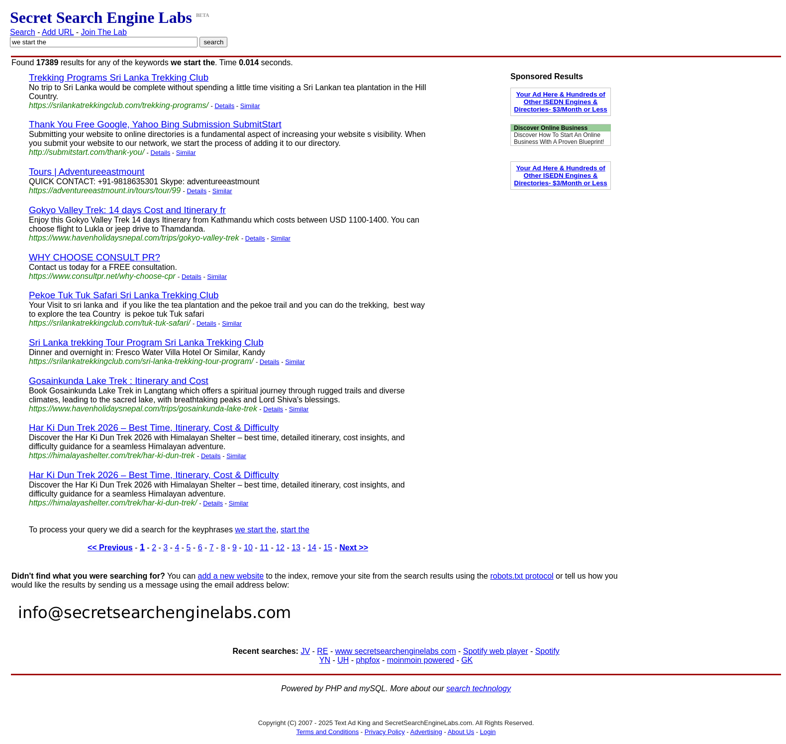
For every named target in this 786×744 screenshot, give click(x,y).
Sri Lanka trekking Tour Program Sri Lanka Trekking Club (146, 342)
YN (324, 660)
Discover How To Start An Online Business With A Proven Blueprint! (559, 138)
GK (467, 660)
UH (343, 660)
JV (305, 651)
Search (22, 32)
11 (264, 547)
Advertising (426, 732)
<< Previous (110, 547)
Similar (250, 106)
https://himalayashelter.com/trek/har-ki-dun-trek (112, 455)
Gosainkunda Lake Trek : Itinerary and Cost (118, 380)
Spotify (547, 651)
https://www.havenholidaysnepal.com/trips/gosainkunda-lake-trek (143, 408)
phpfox (368, 660)
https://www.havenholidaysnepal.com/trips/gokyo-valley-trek (134, 238)
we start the (255, 529)
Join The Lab (104, 32)
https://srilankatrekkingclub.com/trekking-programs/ (118, 105)
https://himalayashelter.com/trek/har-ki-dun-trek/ (113, 502)
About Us (461, 732)
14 (311, 547)
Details (224, 106)
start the (295, 529)
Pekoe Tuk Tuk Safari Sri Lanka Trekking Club (124, 295)
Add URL (58, 32)
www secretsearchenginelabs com (395, 651)
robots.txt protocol (521, 576)
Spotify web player (495, 651)
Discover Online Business (551, 127)
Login (488, 732)
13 (296, 547)
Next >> (353, 547)
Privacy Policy (385, 732)
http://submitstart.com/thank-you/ (86, 152)
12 (280, 547)
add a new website (231, 576)
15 (327, 547)
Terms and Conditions (327, 732)
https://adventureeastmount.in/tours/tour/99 (105, 190)
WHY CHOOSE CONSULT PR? (94, 257)
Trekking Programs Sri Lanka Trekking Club (118, 77)
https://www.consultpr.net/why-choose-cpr (102, 276)
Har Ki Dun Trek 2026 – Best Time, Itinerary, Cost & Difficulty (154, 427)
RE (322, 651)
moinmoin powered (420, 660)
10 (248, 547)
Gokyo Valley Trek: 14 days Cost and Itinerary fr (127, 210)
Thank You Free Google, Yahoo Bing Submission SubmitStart (155, 124)
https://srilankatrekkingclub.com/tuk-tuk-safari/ (110, 323)
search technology (478, 688)
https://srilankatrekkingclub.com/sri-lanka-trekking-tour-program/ (141, 361)
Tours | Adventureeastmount (87, 171)
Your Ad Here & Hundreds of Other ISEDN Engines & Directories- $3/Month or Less (560, 102)
